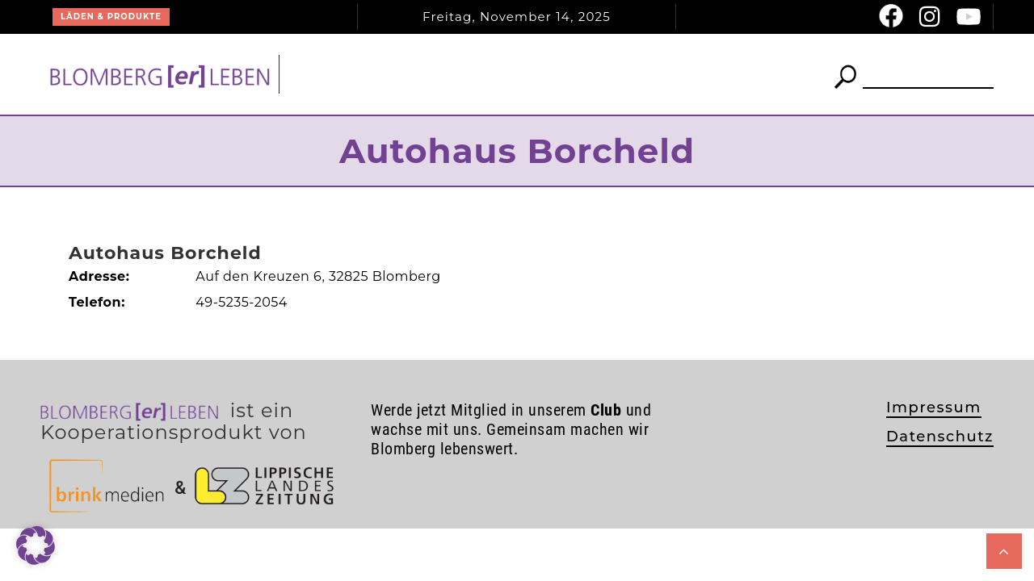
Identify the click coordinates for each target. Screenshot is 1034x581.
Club (552, 74)
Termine (640, 74)
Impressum (933, 407)
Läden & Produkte (111, 16)
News (460, 74)
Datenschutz (940, 436)
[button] (35, 545)
